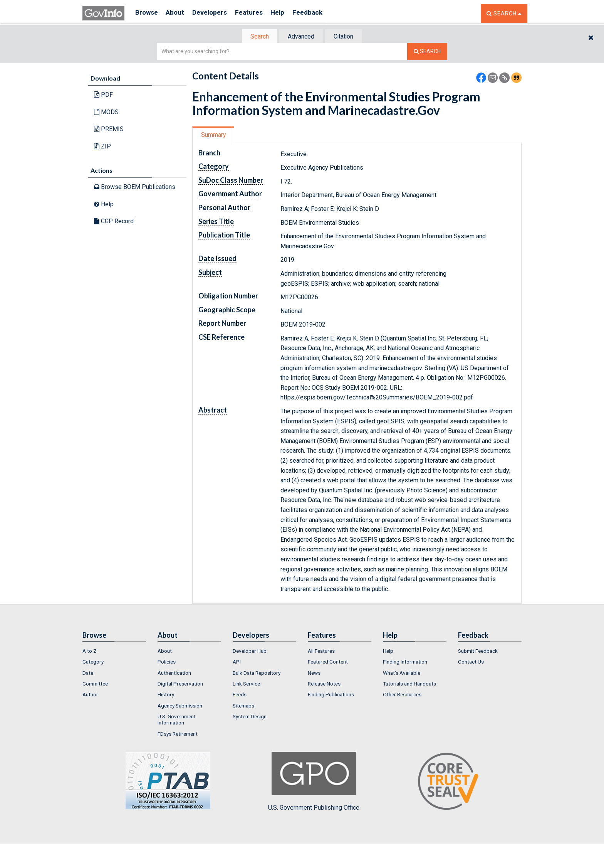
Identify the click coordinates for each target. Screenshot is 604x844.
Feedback (321, 13)
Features (258, 13)
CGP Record (114, 222)
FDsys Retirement (178, 734)
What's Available (401, 673)
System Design (250, 717)
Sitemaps (243, 706)
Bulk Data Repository (256, 673)
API (237, 663)
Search (256, 36)
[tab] (256, 37)
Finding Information (405, 663)
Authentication (174, 673)
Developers (216, 13)
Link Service (246, 684)
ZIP (102, 147)
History (166, 695)
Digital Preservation (180, 684)
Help (289, 13)
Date (87, 673)
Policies (167, 663)
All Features (321, 652)
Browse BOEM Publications (134, 187)
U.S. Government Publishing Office (313, 782)
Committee (95, 684)
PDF (103, 95)
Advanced (300, 36)
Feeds (240, 695)
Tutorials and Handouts (409, 684)
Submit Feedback (478, 652)
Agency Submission (180, 706)
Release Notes (324, 684)
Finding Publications (331, 695)
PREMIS (109, 129)
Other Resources (402, 695)
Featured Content (328, 663)
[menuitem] (114, 652)
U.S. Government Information (177, 720)
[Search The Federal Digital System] (427, 52)
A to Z (89, 652)
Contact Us (471, 663)
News (314, 673)
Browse (147, 13)
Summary (214, 135)
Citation (346, 36)
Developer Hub (250, 652)
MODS (106, 112)
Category (93, 663)
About (178, 13)
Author (90, 695)
